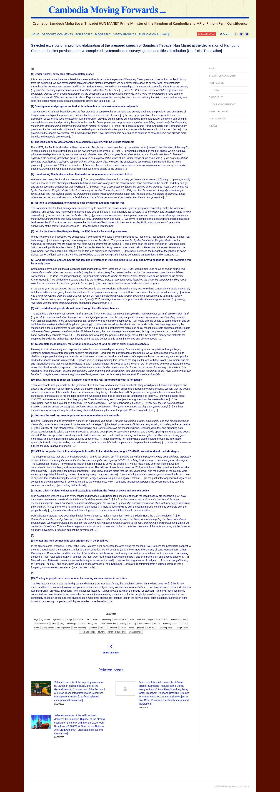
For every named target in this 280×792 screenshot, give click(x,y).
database (141, 620)
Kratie (36, 628)
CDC (88, 620)
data (132, 620)
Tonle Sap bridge (88, 632)
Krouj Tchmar (48, 628)
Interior (157, 624)
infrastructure (145, 624)
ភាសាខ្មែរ (213, 125)
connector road (120, 620)
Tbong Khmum (181, 628)
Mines (103, 628)
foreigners (92, 624)
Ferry (62, 624)
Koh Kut (183, 624)
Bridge (69, 620)
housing (122, 624)
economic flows (42, 624)
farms (54, 624)
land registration (63, 628)
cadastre (79, 620)
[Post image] (41, 688)
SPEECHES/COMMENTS (222, 75)
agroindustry (58, 620)
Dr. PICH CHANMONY (224, 104)
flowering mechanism (76, 624)
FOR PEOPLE (216, 83)
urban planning (135, 632)
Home (212, 68)
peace (131, 628)
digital (150, 620)
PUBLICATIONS (217, 118)
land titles (93, 628)
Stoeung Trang (166, 628)
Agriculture (45, 620)
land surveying (80, 628)
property (140, 628)
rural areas (152, 628)
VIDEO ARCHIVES (219, 111)
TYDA (215, 90)
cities (95, 620)
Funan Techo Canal (108, 624)
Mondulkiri (113, 628)
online (123, 628)
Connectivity (106, 620)
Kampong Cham (170, 624)
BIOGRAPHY (216, 97)
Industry (132, 624)
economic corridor (178, 620)
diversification (162, 620)
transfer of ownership (117, 632)
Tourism (101, 632)
